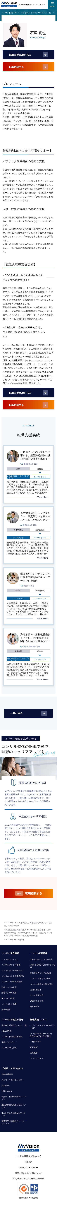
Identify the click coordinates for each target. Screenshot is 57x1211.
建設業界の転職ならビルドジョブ (14, 1105)
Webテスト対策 (36, 1000)
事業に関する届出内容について (28, 1173)
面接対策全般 (35, 989)
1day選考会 (7, 1031)
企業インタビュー (9, 1042)
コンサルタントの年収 (11, 964)
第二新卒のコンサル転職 (40, 973)
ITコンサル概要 (8, 998)
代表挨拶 (34, 1047)
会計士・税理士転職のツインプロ (14, 1097)
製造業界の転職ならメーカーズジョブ (14, 1122)
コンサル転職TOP (9, 12)
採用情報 (5, 1085)
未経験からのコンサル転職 (41, 959)
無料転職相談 (7, 1074)
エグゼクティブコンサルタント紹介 (42, 1026)
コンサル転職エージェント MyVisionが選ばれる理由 (41, 1034)
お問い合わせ (7, 1091)
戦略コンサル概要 (9, 987)
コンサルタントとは (10, 959)
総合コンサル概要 (9, 992)
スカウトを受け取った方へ (13, 1079)
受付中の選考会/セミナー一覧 (14, 1025)
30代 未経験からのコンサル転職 (42, 965)
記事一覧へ (6, 1009)
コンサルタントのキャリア (13, 970)
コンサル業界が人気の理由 (41, 984)
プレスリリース (36, 1058)
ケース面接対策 (36, 995)
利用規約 (28, 1161)
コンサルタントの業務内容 (13, 976)
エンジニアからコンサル (40, 978)
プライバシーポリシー (28, 1167)
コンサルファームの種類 (12, 981)
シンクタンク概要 (9, 1003)
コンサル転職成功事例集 (12, 1036)
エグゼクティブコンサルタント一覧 (36, 12)
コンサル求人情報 (9, 1047)
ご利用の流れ (35, 1041)
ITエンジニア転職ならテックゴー (14, 1114)
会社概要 (34, 1052)
